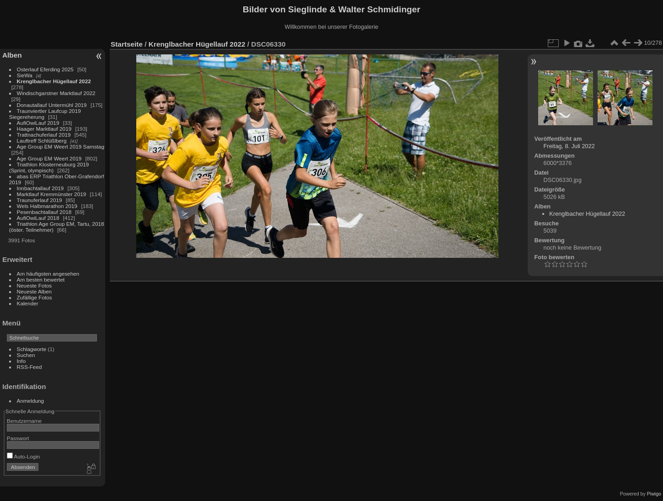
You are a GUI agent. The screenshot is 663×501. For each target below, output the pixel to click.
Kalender (27, 303)
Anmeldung (30, 401)
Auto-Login (23, 456)
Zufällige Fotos (34, 297)
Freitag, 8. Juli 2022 (569, 146)
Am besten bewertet (41, 279)
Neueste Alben (34, 291)
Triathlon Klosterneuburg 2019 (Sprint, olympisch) (49, 167)
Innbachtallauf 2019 (40, 188)
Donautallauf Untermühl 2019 (52, 105)
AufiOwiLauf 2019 (38, 123)
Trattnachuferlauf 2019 (44, 135)
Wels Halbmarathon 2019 (47, 206)
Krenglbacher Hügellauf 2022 (54, 81)
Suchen (26, 355)
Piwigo (654, 493)
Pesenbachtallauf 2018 (44, 212)
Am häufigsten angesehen (48, 274)
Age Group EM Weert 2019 (49, 158)
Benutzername (24, 421)
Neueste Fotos (34, 285)
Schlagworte (32, 349)
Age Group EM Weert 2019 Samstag (60, 146)
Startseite (127, 44)
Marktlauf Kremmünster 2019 (51, 194)
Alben (12, 55)
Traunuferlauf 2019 (39, 200)
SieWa (24, 75)
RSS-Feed (29, 367)
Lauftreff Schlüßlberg (42, 141)
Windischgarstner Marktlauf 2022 (56, 93)
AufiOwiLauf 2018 (38, 218)
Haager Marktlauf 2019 (44, 129)
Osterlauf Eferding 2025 (45, 69)
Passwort (18, 438)
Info (21, 361)
